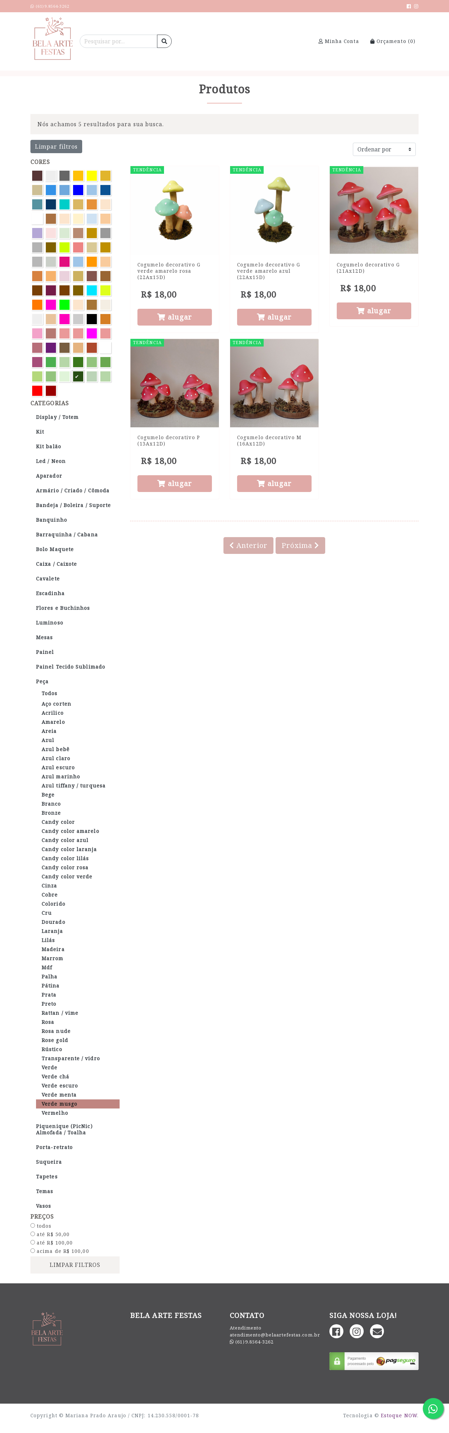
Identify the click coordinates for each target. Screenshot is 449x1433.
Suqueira (49, 1161)
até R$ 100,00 (51, 1243)
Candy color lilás (65, 858)
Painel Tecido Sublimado (70, 666)
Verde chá (55, 1076)
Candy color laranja (69, 849)
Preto (49, 1003)
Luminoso (49, 622)
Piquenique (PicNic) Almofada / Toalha (64, 1129)
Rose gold (55, 1040)
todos (41, 1226)
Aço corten (56, 703)
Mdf (47, 967)
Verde (49, 1067)
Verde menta (59, 1094)
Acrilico (53, 713)
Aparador (49, 475)
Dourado (53, 922)
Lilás (48, 940)
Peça (42, 681)
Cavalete (48, 578)
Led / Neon (51, 461)
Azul (48, 740)
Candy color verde (67, 876)
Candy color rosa (65, 867)
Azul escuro (58, 767)
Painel (45, 652)
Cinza (49, 885)
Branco (51, 803)
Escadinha (50, 593)
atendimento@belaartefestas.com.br (275, 1335)
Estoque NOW (399, 1415)
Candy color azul (65, 840)
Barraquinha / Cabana (67, 534)
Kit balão (48, 446)
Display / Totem (57, 417)
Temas (44, 1191)
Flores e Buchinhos (63, 608)
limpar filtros (75, 1265)
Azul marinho (61, 776)
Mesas (44, 637)
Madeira (53, 949)
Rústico (52, 1049)
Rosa (48, 1022)
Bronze (51, 813)
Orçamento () (392, 41)
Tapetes (47, 1176)
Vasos (43, 1206)
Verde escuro (60, 1085)
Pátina (51, 985)
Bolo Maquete (55, 549)
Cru (47, 913)
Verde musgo (59, 1103)
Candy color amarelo (70, 831)
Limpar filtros (56, 146)
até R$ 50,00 (50, 1234)
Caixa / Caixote (56, 564)
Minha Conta (339, 41)
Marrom (53, 958)
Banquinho (51, 519)
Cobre (50, 894)
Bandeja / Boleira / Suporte (73, 505)
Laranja (52, 931)
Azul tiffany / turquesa (74, 785)
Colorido (53, 903)
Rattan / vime (60, 1013)
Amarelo (53, 722)
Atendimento (246, 1328)
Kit (40, 431)
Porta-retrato (54, 1147)
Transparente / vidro (71, 1058)
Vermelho (55, 1113)
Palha (49, 976)
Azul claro (56, 758)
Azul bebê (56, 749)
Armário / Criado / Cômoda (72, 490)
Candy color (58, 822)
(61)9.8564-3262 (254, 1342)
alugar (174, 317)
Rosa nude (56, 1031)
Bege (48, 794)
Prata (49, 994)
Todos (49, 693)
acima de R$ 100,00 (59, 1251)
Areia (49, 731)
